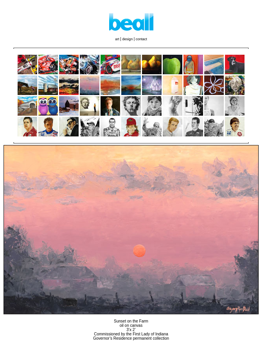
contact (141, 39)
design (128, 39)
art (117, 39)
